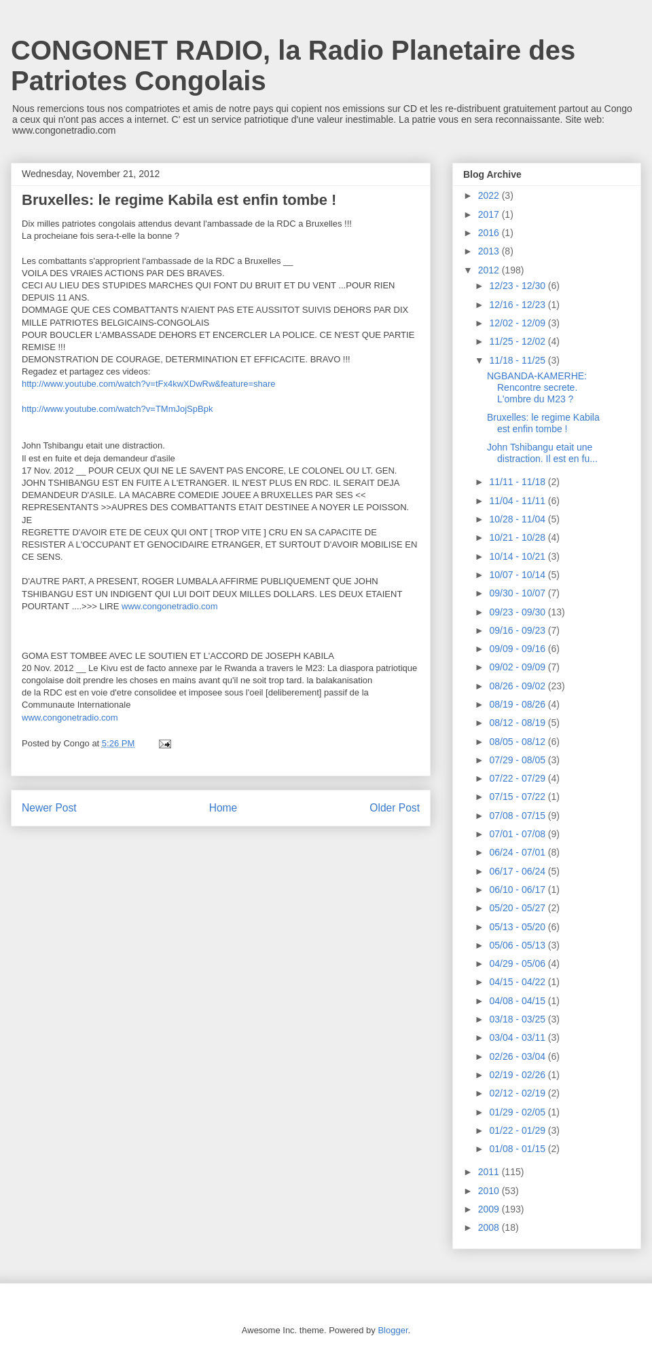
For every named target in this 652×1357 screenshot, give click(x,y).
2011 (490, 1171)
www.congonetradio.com (170, 606)
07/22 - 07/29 (518, 778)
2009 (490, 1209)
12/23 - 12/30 (518, 285)
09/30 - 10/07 (518, 593)
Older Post (394, 808)
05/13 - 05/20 (518, 926)
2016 (490, 232)
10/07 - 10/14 (518, 574)
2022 (490, 195)
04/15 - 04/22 (518, 981)
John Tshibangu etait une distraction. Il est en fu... (542, 453)
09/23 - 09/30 (518, 612)
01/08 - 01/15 (518, 1148)
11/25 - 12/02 (518, 341)
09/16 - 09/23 (518, 630)
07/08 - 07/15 (518, 815)
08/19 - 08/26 (518, 704)
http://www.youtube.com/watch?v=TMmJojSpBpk (117, 409)
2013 (490, 251)
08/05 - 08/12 (518, 741)
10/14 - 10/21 (518, 556)
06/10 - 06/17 (518, 889)
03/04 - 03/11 (518, 1037)
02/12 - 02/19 (518, 1093)
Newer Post (49, 808)
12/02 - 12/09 (518, 323)
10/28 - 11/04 (518, 519)
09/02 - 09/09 (518, 667)
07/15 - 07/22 (518, 796)
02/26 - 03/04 (518, 1056)
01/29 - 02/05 (518, 1112)
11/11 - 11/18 (518, 481)
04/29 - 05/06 (518, 963)
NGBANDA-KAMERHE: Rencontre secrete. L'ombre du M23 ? (537, 387)
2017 (490, 214)
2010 (490, 1190)
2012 (490, 270)
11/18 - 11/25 (518, 360)
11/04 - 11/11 (518, 500)
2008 (490, 1227)
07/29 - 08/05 (518, 759)
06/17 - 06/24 (518, 871)
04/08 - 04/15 (518, 1000)
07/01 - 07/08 (518, 833)
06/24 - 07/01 (518, 852)
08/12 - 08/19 (518, 722)
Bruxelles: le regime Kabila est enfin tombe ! (543, 423)
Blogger (393, 1330)
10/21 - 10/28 (518, 537)
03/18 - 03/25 (518, 1019)
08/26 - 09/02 (518, 686)
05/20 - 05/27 (518, 907)
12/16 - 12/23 (518, 304)
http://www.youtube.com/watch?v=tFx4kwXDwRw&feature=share (149, 384)
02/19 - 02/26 (518, 1074)
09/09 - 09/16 (518, 648)
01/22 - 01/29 (518, 1130)
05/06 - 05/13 (518, 945)
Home (223, 808)
